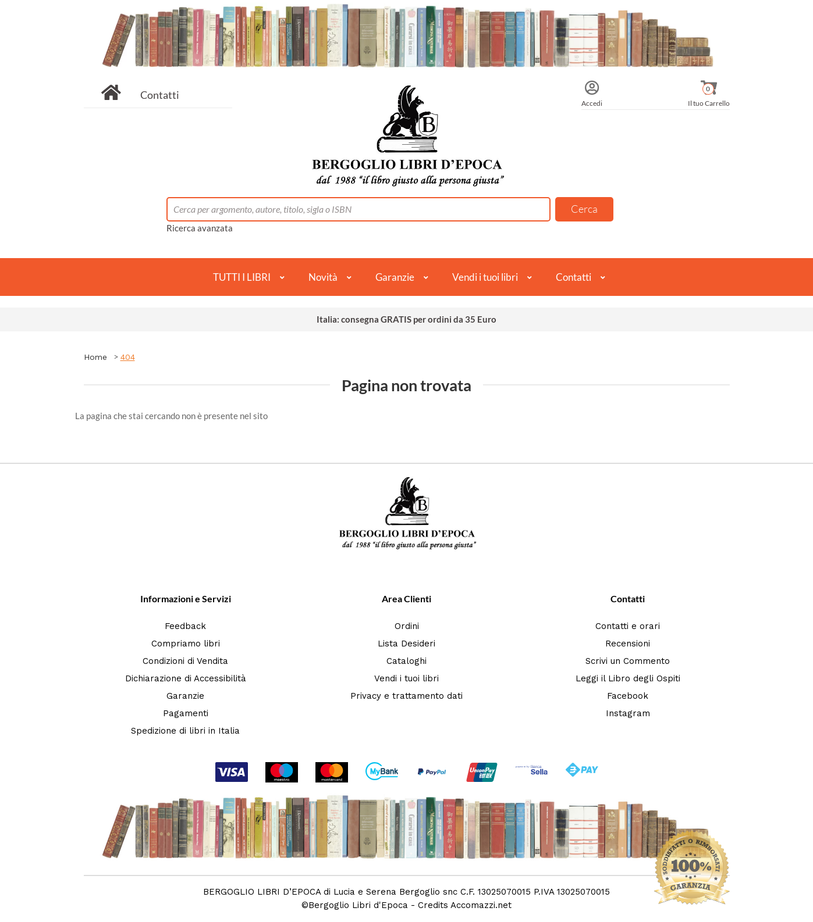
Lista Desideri (406, 643)
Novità (323, 277)
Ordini (407, 626)
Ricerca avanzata (199, 228)
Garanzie (394, 277)
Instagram (628, 713)
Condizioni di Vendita (185, 661)
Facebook (627, 696)
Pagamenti (185, 713)
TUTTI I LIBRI (242, 277)
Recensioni (627, 643)
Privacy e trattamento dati (406, 696)
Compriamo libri (185, 643)
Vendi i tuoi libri (485, 277)
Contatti (159, 94)
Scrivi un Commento (627, 661)
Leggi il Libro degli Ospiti (628, 678)
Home (95, 357)
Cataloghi (406, 661)
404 (127, 357)
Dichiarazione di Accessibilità (185, 678)
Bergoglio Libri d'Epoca (358, 905)
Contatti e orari (627, 626)
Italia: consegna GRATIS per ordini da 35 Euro (406, 319)
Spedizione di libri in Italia (185, 731)
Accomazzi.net (481, 905)
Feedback (185, 626)
